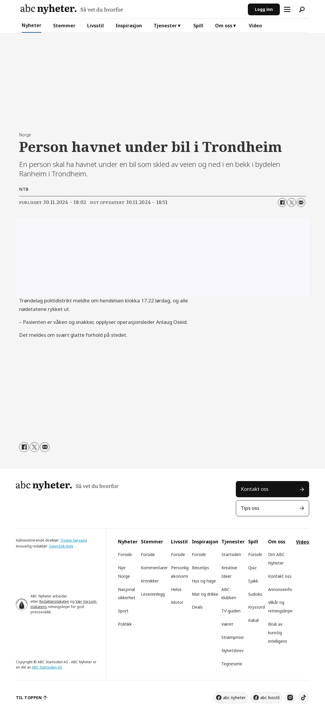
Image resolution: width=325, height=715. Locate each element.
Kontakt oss (254, 488)
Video (255, 25)
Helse (176, 589)
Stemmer (64, 25)
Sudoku (255, 594)
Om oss (223, 25)
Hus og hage (204, 581)
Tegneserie (231, 664)
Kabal (253, 620)
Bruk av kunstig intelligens (277, 632)
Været (227, 624)
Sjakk (253, 581)
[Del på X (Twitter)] (291, 202)
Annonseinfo (280, 589)
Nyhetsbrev (232, 650)
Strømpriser (232, 637)
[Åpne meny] (287, 9)
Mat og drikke (205, 594)
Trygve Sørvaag (73, 540)
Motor (177, 602)
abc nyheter (234, 697)
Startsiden (231, 554)
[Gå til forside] (72, 9)
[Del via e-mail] (301, 202)
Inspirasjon (129, 25)
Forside (125, 554)
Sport (123, 611)
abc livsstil (270, 697)
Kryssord (256, 607)
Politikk (125, 624)
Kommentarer (154, 567)
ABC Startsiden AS (47, 667)
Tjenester (165, 25)
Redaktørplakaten (54, 601)
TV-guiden (231, 611)
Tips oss (250, 508)
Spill (198, 25)
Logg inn (264, 9)
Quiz (252, 567)
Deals (197, 607)
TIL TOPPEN (29, 697)
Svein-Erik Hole (61, 546)
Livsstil (95, 25)
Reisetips (200, 567)
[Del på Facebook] (282, 202)
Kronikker (150, 581)
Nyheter (31, 25)
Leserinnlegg (153, 594)
